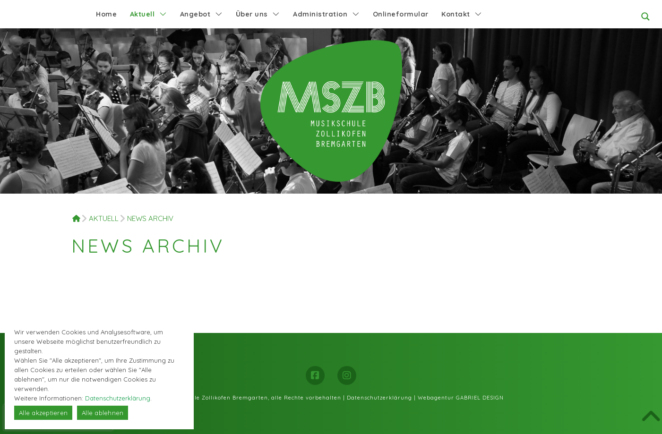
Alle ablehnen (102, 413)
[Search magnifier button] (645, 16)
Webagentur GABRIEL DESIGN (461, 397)
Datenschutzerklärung (379, 397)
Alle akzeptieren (43, 413)
